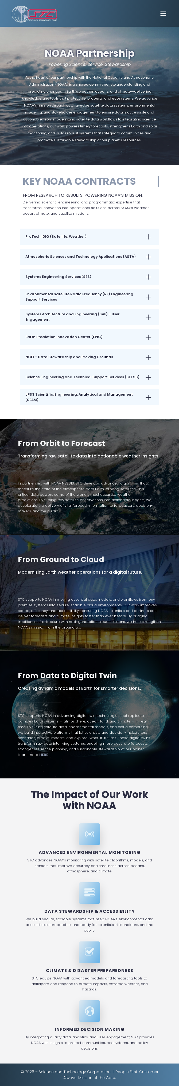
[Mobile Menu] (163, 13)
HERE (43, 754)
